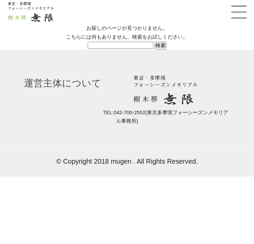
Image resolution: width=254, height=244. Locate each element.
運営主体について (62, 83)
